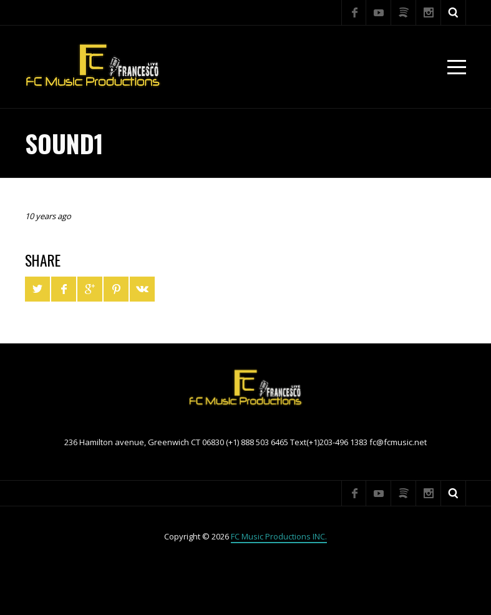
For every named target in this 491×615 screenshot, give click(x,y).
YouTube (378, 12)
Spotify (403, 12)
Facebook (353, 12)
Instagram (428, 12)
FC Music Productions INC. (279, 536)
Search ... (453, 12)
